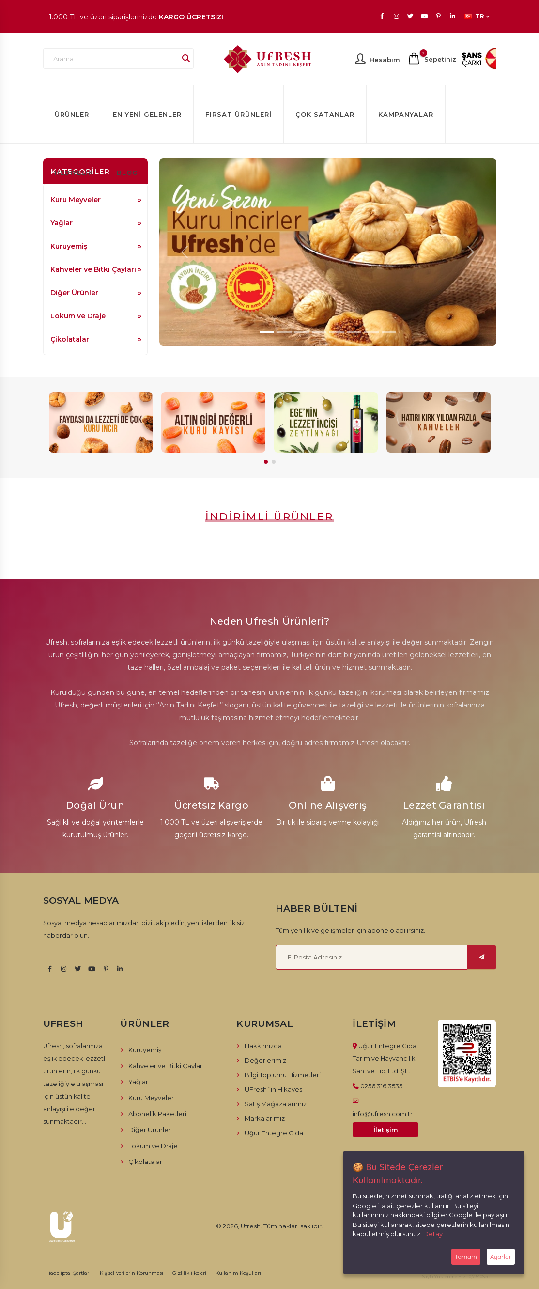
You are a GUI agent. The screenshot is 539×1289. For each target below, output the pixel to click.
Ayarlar (500, 1256)
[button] (266, 461)
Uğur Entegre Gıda (274, 1133)
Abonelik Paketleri (157, 1113)
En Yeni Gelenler (147, 114)
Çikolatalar (69, 339)
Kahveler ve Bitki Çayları (93, 269)
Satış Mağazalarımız (276, 1104)
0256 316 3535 (381, 1086)
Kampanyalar (405, 114)
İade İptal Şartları (70, 1273)
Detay (433, 1234)
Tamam (466, 1256)
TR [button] (477, 16)
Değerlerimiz (265, 1060)
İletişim (385, 1129)
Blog (127, 172)
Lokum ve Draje (78, 316)
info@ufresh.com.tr (383, 1113)
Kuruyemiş (68, 246)
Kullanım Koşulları (238, 1273)
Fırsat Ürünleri (238, 114)
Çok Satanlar (324, 114)
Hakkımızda (263, 1046)
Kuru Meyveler (151, 1097)
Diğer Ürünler (74, 292)
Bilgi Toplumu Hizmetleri (283, 1075)
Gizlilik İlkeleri (189, 1273)
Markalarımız (265, 1118)
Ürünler (72, 114)
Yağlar (61, 223)
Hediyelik (74, 172)
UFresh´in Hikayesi (274, 1089)
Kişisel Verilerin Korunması (131, 1273)
